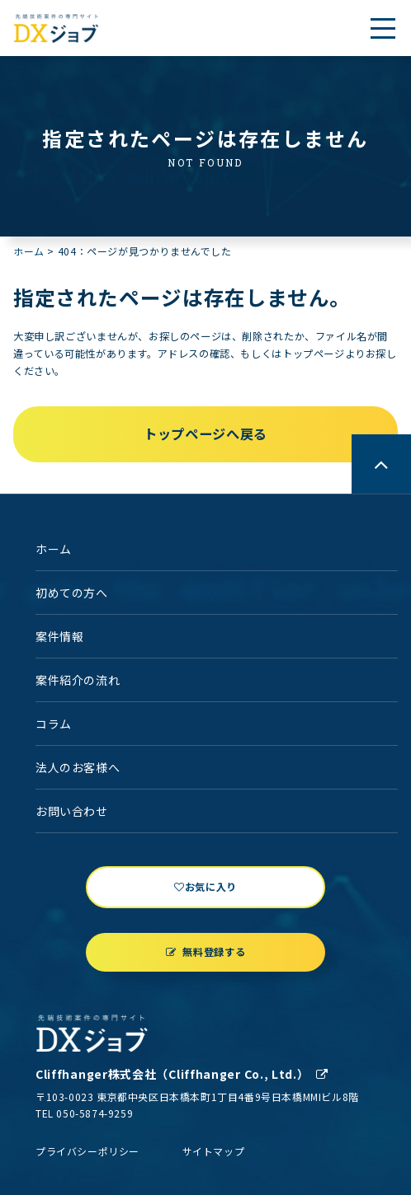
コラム (53, 723)
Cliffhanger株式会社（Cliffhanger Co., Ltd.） (181, 1074)
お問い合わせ (71, 811)
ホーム (29, 251)
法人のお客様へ (77, 767)
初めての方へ (71, 592)
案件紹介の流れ (77, 680)
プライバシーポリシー (87, 1151)
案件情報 (59, 636)
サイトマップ (213, 1151)
